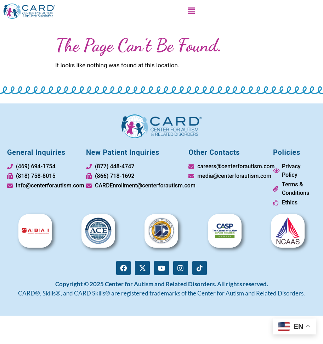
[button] (191, 11)
